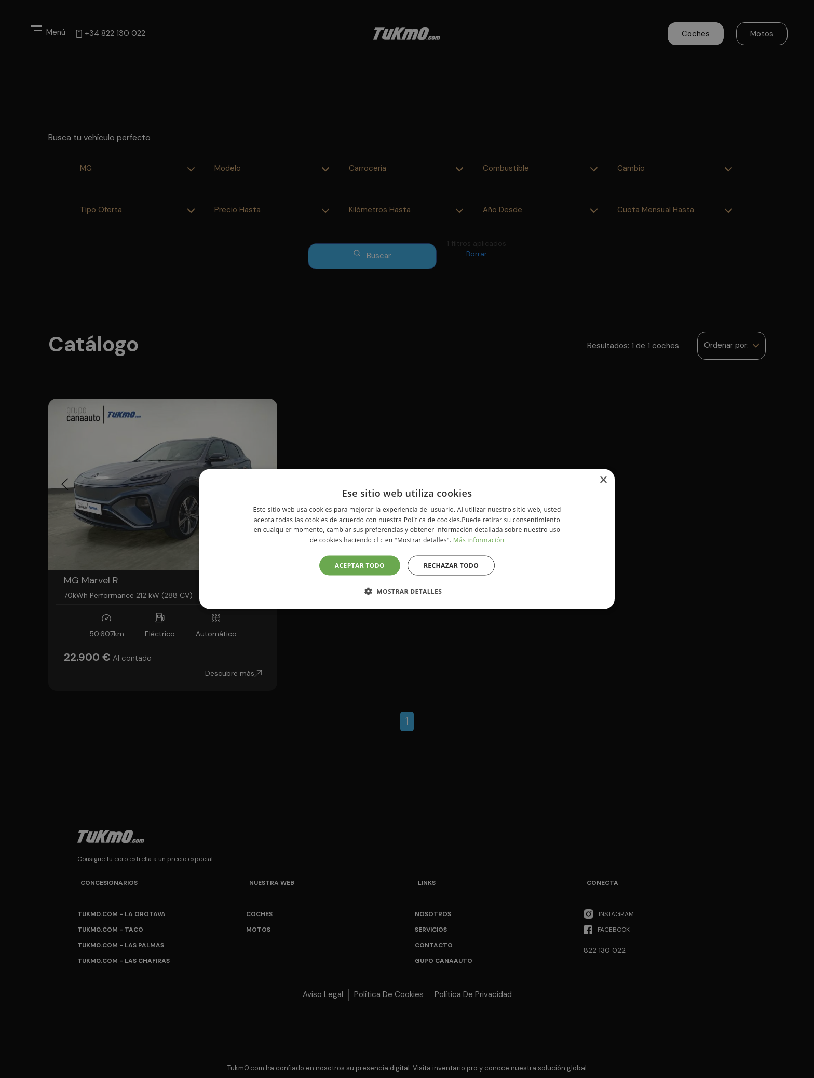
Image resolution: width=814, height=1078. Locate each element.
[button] (407, 591)
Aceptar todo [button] (360, 565)
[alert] (407, 539)
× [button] (603, 480)
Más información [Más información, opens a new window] (478, 540)
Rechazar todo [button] (451, 565)
